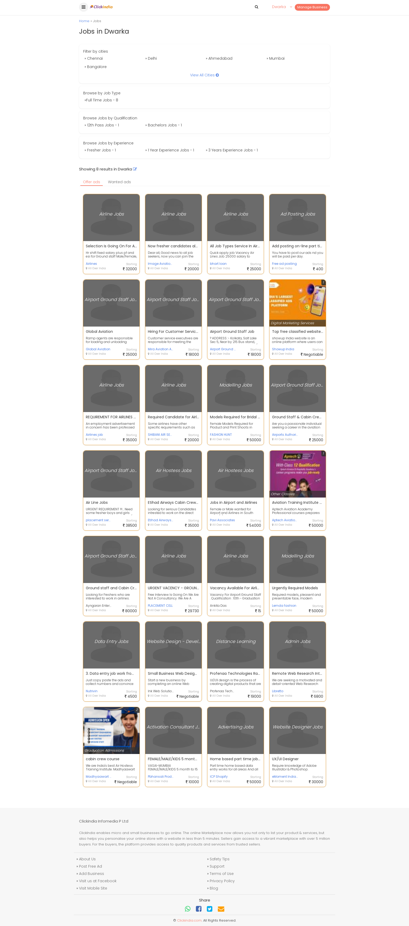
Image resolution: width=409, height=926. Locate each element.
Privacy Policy (222, 881)
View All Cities (204, 75)
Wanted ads (119, 182)
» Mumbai (276, 58)
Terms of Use (222, 873)
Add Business (91, 873)
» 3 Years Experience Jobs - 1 (232, 150)
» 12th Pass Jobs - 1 (102, 125)
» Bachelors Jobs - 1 (163, 125)
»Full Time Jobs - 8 (101, 100)
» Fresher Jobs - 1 (100, 150)
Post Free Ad (90, 866)
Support (217, 866)
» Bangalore (96, 66)
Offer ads (91, 182)
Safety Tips (220, 859)
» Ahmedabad (219, 58)
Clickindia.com (189, 920)
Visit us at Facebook (98, 881)
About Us (87, 859)
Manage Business (312, 7)
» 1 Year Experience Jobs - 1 (169, 150)
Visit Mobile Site (93, 888)
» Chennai (94, 58)
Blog (214, 888)
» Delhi (151, 58)
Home (84, 21)
